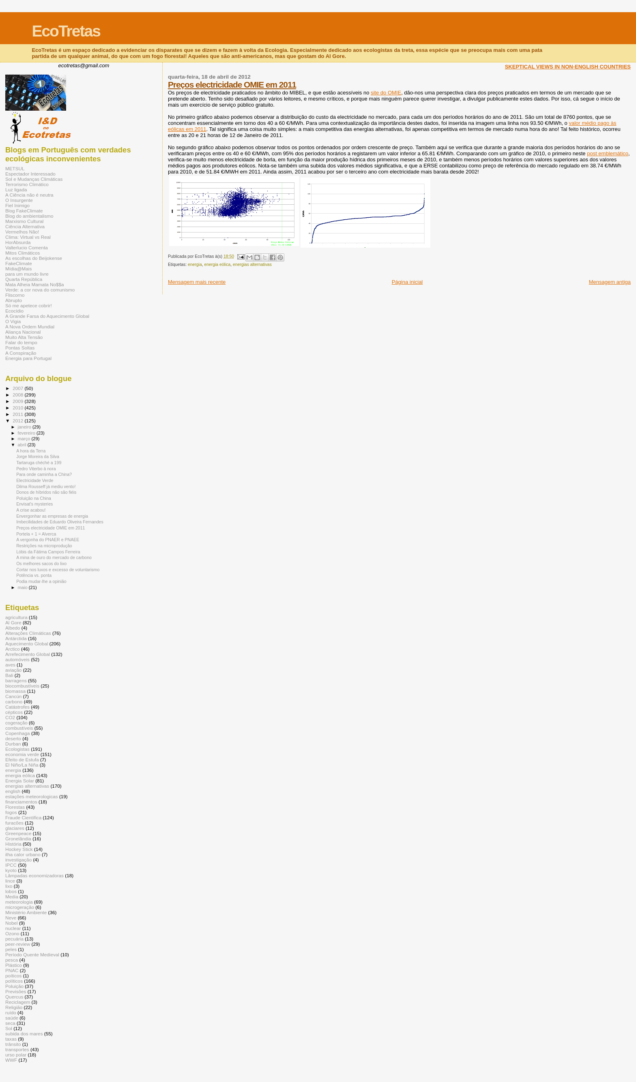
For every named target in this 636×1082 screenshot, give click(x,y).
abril (23, 444)
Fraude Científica (23, 817)
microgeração (19, 907)
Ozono (12, 933)
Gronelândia (18, 838)
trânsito (13, 1044)
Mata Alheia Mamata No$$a (34, 284)
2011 (18, 414)
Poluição (14, 986)
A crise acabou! (30, 510)
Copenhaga (17, 733)
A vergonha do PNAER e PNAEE (47, 539)
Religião (13, 1007)
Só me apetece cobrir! (28, 305)
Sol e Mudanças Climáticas (33, 179)
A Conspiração (20, 353)
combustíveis (19, 728)
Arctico (12, 648)
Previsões (15, 991)
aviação (13, 670)
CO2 (10, 717)
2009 (18, 401)
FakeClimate (18, 263)
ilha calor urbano (23, 854)
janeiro (25, 426)
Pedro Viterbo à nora (36, 468)
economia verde (22, 754)
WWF (11, 1060)
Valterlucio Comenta (26, 247)
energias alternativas (252, 264)
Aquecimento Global (26, 643)
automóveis (17, 659)
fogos (11, 812)
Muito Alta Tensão (24, 337)
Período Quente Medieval (32, 954)
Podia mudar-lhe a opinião (41, 581)
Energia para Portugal (28, 358)
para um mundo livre (27, 273)
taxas (11, 1038)
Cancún (13, 696)
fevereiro (27, 433)
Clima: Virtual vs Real (28, 237)
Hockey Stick (19, 849)
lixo (9, 886)
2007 (18, 388)
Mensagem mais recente (197, 282)
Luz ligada (16, 189)
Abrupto (13, 300)
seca (10, 1023)
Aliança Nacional (23, 331)
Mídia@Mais (18, 268)
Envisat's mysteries (34, 503)
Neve (10, 917)
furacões (14, 822)
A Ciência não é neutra (29, 194)
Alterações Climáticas (28, 633)
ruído (10, 1012)
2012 (18, 420)
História (13, 843)
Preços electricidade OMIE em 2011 (232, 84)
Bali (9, 675)
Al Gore (13, 622)
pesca (11, 959)
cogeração (16, 722)
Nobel (11, 923)
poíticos (13, 975)
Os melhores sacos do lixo (41, 563)
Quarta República (23, 279)
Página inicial (407, 282)
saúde (11, 1017)
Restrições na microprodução (44, 545)
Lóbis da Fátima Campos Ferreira (48, 551)
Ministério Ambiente (26, 912)
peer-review (17, 944)
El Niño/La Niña (21, 764)
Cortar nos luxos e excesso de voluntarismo (57, 569)
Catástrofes (17, 706)
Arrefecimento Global (27, 654)
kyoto (11, 870)
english (12, 791)
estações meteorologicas (31, 796)
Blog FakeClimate (24, 210)
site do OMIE (386, 93)
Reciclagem (17, 1002)
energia (195, 264)
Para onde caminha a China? (44, 474)
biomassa (15, 691)
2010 (18, 407)
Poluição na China (33, 498)
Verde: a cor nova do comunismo (40, 289)
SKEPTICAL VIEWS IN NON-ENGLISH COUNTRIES (568, 67)
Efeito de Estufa (22, 759)
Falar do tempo (21, 342)
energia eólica (217, 264)
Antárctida (16, 638)
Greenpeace (18, 833)
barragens (16, 680)
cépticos (14, 712)
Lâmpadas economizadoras (34, 875)
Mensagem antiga (610, 282)
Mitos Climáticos (22, 252)
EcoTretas (66, 31)
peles (11, 949)
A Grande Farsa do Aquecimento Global (47, 316)
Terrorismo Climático (27, 184)
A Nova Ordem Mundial (29, 326)
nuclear (13, 928)
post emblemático (607, 153)
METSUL (15, 168)
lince (10, 880)
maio (23, 587)
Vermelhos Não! (22, 231)
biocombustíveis (22, 685)
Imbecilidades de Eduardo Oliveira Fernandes (59, 521)
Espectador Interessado (30, 173)
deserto (13, 738)
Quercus (14, 996)
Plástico (13, 965)
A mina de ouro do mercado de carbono (54, 557)
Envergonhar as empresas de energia (52, 516)
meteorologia (19, 901)
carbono (13, 701)
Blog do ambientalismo (29, 216)
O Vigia (13, 321)
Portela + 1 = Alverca (36, 533)
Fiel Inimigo (17, 205)
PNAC (12, 970)
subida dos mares (24, 1033)
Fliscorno (15, 295)
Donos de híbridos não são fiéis (46, 492)
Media (11, 896)
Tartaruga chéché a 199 (38, 462)
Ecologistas (17, 749)
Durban (13, 743)
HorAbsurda (18, 242)
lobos (11, 891)
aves (10, 664)
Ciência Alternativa (25, 226)
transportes (17, 1049)
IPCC (11, 865)
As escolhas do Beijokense (33, 258)
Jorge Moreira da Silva (37, 456)
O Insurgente (19, 200)
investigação (18, 859)
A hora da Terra (30, 450)
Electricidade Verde (34, 480)
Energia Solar (19, 780)
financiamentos (21, 801)
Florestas (15, 807)
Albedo (12, 627)
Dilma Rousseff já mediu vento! (45, 486)
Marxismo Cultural (24, 221)
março (25, 438)
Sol (8, 1028)
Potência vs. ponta (34, 575)
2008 (18, 394)
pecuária (14, 938)
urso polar (15, 1054)
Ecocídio (14, 310)
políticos (14, 980)
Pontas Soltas (19, 347)
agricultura (16, 617)
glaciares (14, 828)
